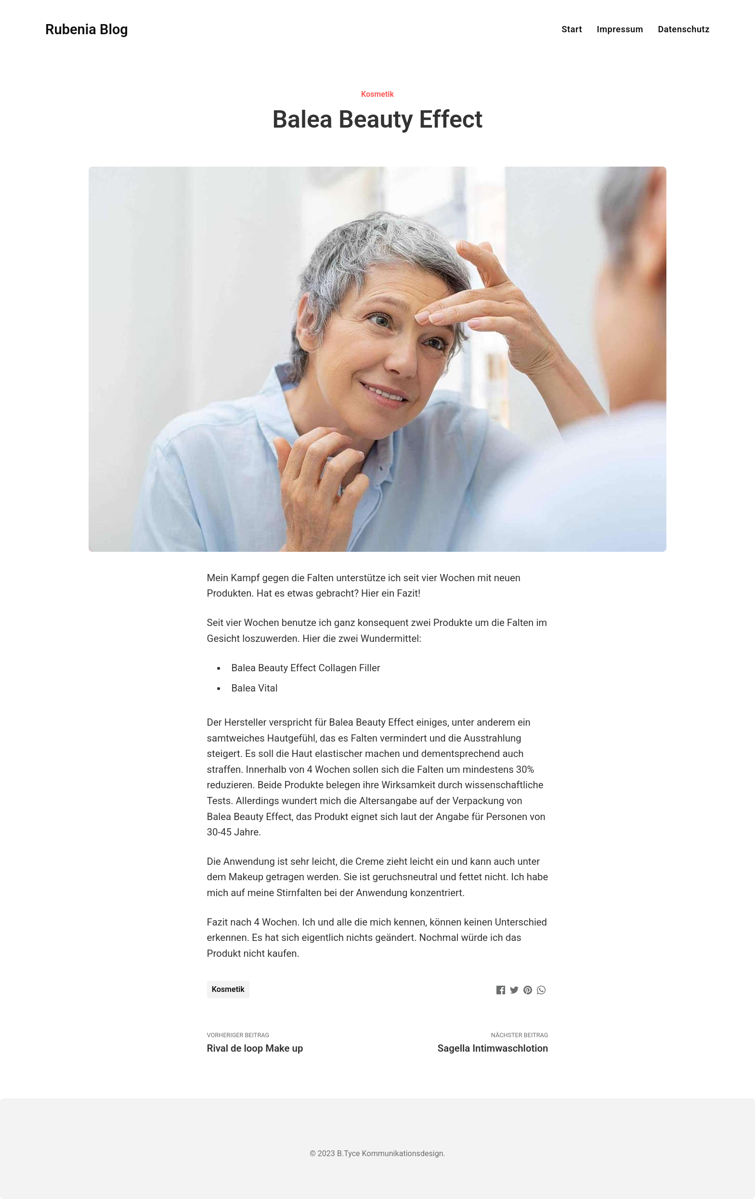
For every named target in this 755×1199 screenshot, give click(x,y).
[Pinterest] (527, 989)
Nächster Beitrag (463, 1043)
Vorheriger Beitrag (292, 1043)
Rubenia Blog (86, 29)
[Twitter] (514, 989)
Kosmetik (377, 94)
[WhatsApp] (541, 989)
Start (571, 29)
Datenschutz (683, 29)
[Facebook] (500, 989)
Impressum (620, 29)
